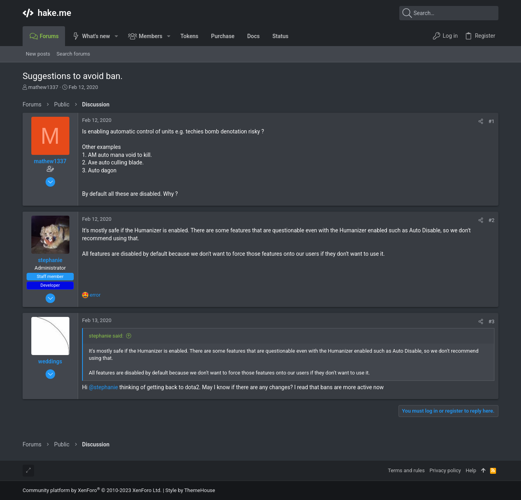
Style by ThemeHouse (190, 490)
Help (470, 470)
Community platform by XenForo (92, 490)
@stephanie (103, 387)
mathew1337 (43, 87)
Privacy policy (445, 470)
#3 (491, 321)
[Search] (448, 13)
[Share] (481, 121)
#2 (491, 220)
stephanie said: (106, 336)
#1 (491, 121)
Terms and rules (406, 470)
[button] (116, 36)
